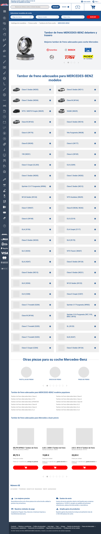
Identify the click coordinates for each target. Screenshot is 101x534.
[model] (47, 17)
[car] (73, 17)
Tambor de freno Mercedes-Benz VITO (23, 399)
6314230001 (14, 489)
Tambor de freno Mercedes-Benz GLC (68, 404)
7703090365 (22, 489)
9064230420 (38, 489)
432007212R (30, 489)
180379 (45, 489)
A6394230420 (52, 489)
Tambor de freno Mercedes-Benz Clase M (69, 402)
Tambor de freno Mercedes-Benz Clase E (69, 396)
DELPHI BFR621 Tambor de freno (25, 448)
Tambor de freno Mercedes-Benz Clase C (24, 396)
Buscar (55, 7)
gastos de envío (61, 461)
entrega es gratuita (32, 461)
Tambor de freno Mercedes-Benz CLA (23, 410)
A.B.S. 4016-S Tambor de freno (83, 448)
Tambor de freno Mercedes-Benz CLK (68, 410)
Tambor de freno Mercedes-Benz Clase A (69, 399)
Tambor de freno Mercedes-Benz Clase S (24, 407)
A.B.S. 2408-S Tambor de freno (53, 448)
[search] (29, 7)
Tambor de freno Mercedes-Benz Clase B (24, 404)
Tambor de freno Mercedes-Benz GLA (68, 407)
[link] (4, 179)
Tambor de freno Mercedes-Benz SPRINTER (25, 402)
